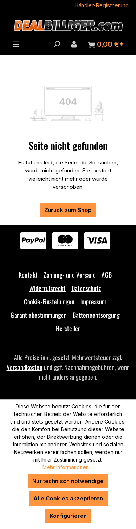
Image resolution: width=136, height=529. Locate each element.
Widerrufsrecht (47, 288)
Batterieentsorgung (96, 315)
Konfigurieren (68, 515)
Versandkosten (24, 367)
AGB (107, 274)
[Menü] (16, 44)
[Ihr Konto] (74, 44)
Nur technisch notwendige (68, 481)
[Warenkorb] (106, 44)
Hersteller (68, 328)
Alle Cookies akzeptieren (68, 498)
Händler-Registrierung (101, 5)
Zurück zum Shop (68, 210)
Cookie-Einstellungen (49, 301)
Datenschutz (86, 288)
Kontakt (28, 274)
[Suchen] (56, 44)
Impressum (93, 301)
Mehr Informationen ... (68, 467)
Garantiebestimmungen (39, 315)
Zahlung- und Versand (70, 274)
